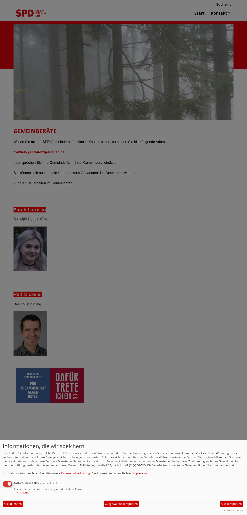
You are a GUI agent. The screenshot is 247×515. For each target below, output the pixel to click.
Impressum (140, 473)
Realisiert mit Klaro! (233, 510)
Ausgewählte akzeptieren (121, 504)
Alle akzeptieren (231, 504)
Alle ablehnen (13, 504)
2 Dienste (21, 493)
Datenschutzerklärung (75, 473)
